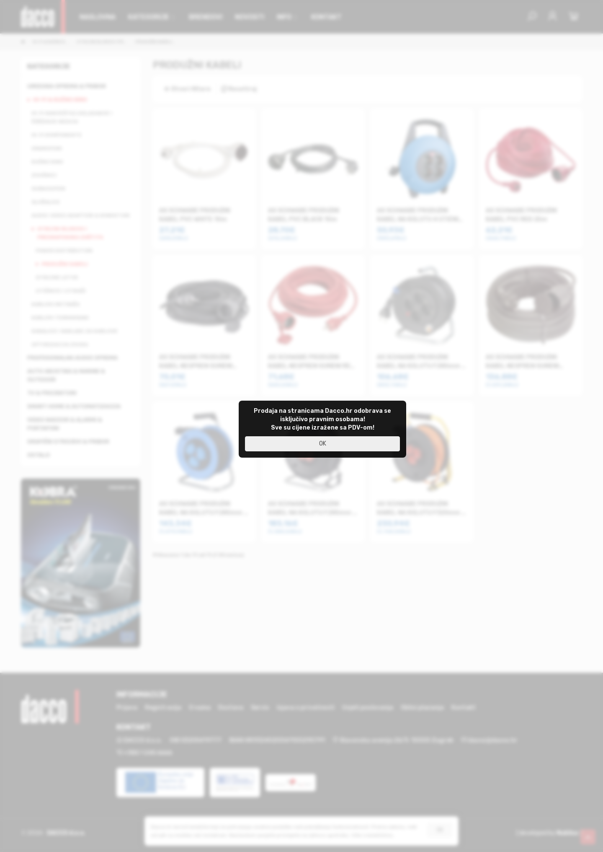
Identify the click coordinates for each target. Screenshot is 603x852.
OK (322, 443)
